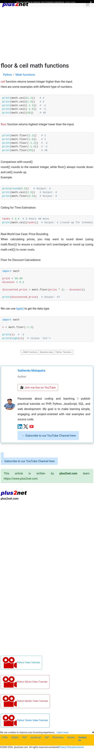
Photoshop (58, 737)
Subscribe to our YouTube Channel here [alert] (49, 435)
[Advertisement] (47, 34)
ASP (47, 737)
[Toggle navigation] (88, 4)
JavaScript (35, 737)
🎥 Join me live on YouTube (38, 387)
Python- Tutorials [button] (63, 352)
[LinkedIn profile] (20, 426)
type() (20, 308)
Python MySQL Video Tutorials (25, 701)
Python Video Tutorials (21, 663)
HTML (5, 737)
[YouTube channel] (31, 426)
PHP (24, 737)
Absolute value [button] (46, 352)
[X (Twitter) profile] (25, 426)
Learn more (62, 732)
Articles (71, 737)
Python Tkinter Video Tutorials (25, 720)
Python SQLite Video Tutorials (25, 682)
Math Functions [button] (29, 352)
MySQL (15, 737)
